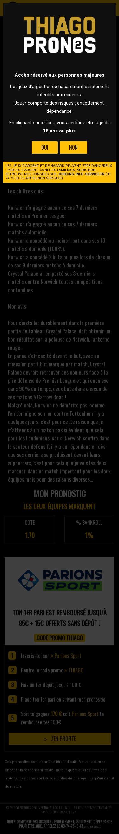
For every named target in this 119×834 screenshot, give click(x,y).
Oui (44, 147)
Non (73, 147)
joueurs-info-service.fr (81, 174)
